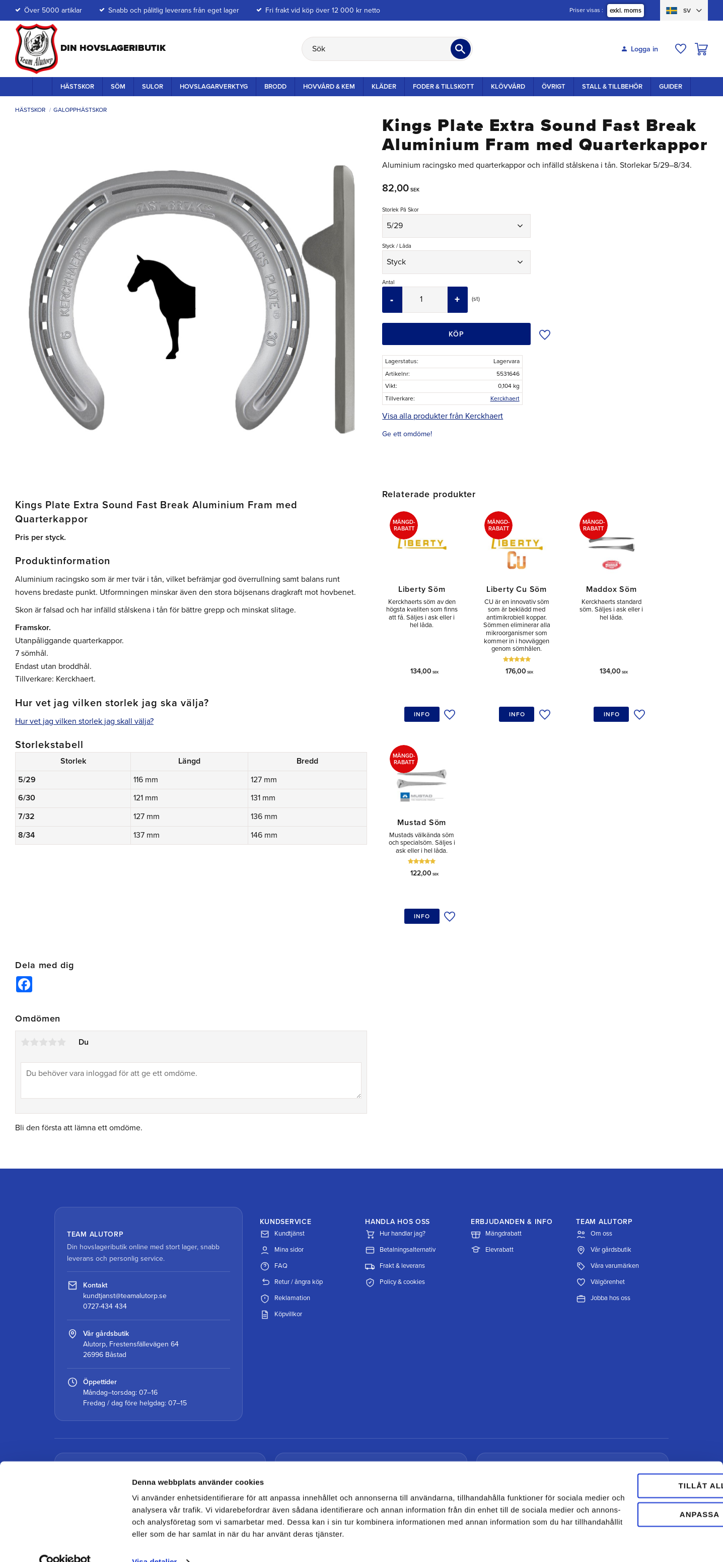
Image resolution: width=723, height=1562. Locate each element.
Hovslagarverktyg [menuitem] (214, 87)
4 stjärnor (52, 948)
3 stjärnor (43, 948)
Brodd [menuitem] (275, 87)
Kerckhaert (505, 398)
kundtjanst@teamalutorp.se (125, 1201)
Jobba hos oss (603, 1205)
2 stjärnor (34, 948)
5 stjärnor (61, 948)
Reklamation (285, 1205)
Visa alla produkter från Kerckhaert (442, 416)
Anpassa (639, 1482)
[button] (680, 48)
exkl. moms (625, 11)
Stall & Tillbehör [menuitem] (612, 87)
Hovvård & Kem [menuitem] (329, 87)
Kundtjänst (282, 1140)
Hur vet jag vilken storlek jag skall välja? (84, 721)
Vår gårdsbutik (603, 1156)
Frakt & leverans (395, 1173)
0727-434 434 (105, 1212)
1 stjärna (25, 948)
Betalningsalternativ (400, 1156)
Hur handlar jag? (395, 1140)
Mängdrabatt (496, 1140)
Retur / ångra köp (291, 1189)
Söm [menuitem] (118, 87)
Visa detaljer (154, 1542)
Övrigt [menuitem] (553, 87)
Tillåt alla (638, 1454)
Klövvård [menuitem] (508, 87)
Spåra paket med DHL (118, 1428)
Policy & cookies (395, 1189)
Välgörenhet (600, 1189)
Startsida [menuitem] (42, 86)
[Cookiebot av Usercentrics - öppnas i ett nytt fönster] (65, 1542)
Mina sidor (282, 1156)
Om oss (594, 1140)
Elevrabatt (492, 1156)
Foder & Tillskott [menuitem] (443, 87)
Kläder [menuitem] (384, 87)
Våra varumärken (607, 1173)
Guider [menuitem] (670, 87)
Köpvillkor (281, 1221)
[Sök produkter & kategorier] (387, 49)
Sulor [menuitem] (152, 87)
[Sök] (461, 49)
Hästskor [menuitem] (77, 87)
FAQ (273, 1173)
